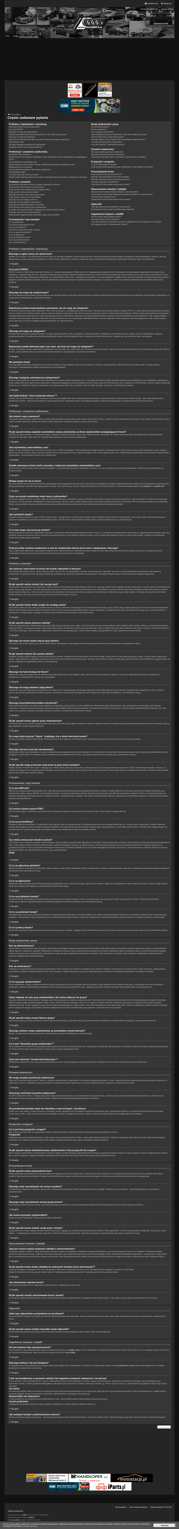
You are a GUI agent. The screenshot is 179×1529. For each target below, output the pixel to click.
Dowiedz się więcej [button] (30, 1526)
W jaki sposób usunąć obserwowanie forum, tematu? (110, 199)
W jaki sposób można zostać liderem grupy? (107, 137)
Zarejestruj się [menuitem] (151, 3)
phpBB (24, 1515)
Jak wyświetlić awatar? (17, 172)
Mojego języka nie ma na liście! (20, 167)
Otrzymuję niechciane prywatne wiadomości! (107, 154)
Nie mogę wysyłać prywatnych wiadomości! (107, 152)
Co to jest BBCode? (16, 222)
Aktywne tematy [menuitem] (167, 9)
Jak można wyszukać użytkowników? (105, 182)
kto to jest (46, 1383)
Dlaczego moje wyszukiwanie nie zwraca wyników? (110, 177)
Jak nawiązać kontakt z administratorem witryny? (109, 224)
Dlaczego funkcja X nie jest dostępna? (105, 219)
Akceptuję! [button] (165, 1525)
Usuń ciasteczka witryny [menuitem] (138, 1507)
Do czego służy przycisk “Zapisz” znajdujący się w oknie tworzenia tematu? (37, 210)
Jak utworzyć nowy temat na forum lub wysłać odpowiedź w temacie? (34, 185)
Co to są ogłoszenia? (17, 235)
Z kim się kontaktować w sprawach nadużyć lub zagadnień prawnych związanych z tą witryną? (126, 222)
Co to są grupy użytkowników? (102, 132)
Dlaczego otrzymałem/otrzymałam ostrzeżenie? (26, 205)
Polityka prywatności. (15, 1511)
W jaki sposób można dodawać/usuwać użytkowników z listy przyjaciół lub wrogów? (122, 167)
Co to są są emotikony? (17, 227)
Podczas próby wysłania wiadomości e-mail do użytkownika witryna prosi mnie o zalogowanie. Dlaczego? (48, 177)
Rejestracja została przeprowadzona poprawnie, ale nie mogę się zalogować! (37, 134)
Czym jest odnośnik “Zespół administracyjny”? (108, 145)
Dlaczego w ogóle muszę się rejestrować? (24, 127)
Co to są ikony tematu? (17, 242)
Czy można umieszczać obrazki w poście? (24, 230)
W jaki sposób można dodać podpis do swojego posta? (29, 190)
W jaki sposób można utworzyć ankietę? (24, 192)
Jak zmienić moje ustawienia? (20, 154)
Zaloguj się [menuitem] (166, 3)
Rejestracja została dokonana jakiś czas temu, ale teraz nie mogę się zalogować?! (39, 139)
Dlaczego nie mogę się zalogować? (22, 137)
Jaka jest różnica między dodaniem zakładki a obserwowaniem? (115, 192)
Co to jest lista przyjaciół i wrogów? (104, 164)
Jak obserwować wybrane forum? (103, 197)
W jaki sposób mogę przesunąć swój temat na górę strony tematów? (34, 215)
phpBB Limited (74, 1350)
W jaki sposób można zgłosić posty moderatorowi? (28, 207)
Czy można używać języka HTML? (22, 225)
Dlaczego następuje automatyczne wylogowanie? (27, 145)
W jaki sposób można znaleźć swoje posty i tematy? (110, 184)
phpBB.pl (147, 486)
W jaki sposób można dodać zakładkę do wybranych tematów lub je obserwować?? (122, 194)
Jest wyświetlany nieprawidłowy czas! (23, 162)
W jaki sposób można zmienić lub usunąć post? (26, 187)
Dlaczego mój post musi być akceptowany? (25, 212)
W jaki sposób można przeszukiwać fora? (106, 174)
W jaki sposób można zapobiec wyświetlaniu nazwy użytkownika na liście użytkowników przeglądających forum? (48, 158)
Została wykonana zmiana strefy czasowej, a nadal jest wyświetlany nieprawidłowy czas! (42, 165)
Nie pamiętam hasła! (16, 142)
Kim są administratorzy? (100, 127)
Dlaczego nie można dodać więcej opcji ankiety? (27, 195)
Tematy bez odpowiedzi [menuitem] (149, 9)
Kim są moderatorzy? (99, 129)
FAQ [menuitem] (7, 36)
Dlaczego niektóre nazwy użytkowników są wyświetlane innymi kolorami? (118, 139)
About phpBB (70, 1352)
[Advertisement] (89, 59)
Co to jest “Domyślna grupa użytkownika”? (107, 142)
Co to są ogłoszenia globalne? (20, 232)
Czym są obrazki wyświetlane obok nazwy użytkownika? (30, 170)
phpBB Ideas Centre (126, 1365)
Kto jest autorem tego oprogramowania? (106, 217)
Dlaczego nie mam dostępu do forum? (23, 200)
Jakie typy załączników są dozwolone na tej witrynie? (110, 207)
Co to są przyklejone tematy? (20, 237)
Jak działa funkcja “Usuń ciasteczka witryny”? (26, 147)
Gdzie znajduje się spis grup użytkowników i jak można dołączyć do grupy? (119, 134)
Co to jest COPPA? (16, 129)
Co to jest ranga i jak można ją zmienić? (24, 175)
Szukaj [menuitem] (15, 36)
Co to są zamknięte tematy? (19, 240)
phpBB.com (159, 486)
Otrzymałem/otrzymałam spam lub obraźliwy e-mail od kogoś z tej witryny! (118, 157)
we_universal (15, 1520)
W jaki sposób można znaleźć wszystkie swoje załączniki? (112, 209)
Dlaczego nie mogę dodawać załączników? (25, 202)
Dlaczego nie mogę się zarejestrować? (23, 132)
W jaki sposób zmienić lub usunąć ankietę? (25, 197)
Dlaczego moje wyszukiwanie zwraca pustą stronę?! (110, 179)
